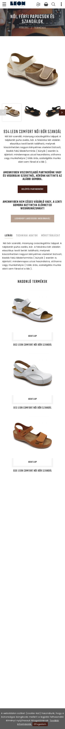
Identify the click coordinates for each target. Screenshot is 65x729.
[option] (32, 73)
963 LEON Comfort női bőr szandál (32, 345)
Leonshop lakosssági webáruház (32, 218)
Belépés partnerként (33, 189)
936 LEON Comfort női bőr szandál (32, 471)
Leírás (9, 236)
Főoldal (24, 28)
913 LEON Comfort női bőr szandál (32, 408)
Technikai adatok (27, 236)
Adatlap (32, 336)
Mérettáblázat (50, 236)
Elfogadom (40, 724)
